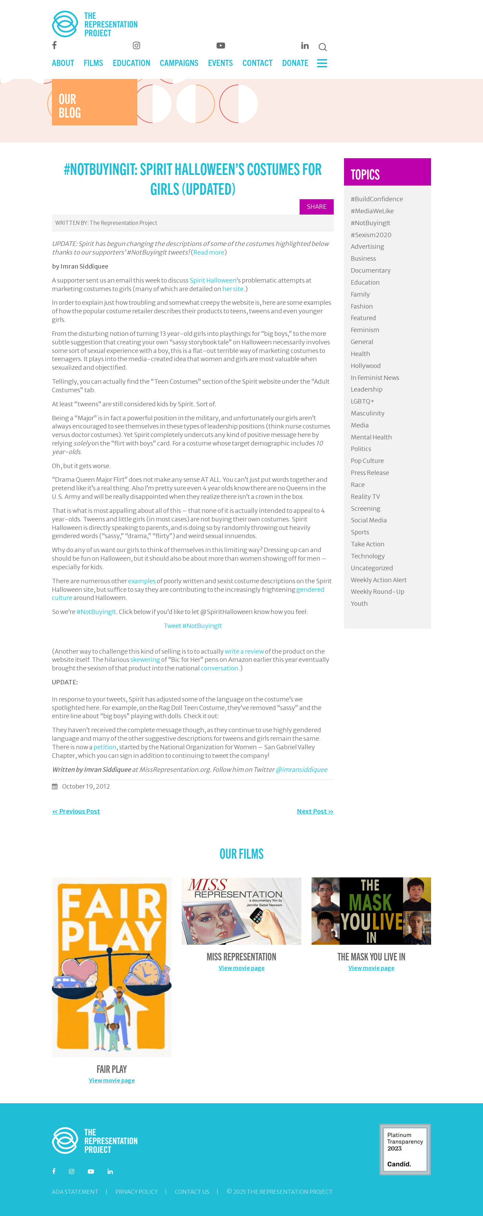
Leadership (367, 389)
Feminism (365, 330)
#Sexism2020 (371, 235)
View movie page (112, 1080)
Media (360, 425)
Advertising (367, 246)
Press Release (370, 473)
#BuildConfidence (377, 199)
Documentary (371, 270)
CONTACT (258, 62)
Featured (363, 318)
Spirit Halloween (213, 280)
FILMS (93, 62)
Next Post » (315, 811)
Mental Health (371, 437)
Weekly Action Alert (379, 580)
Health (360, 354)
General (362, 342)
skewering (145, 660)
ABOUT (63, 62)
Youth (359, 603)
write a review (244, 651)
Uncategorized (372, 568)
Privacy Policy (136, 1191)
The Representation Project (123, 223)
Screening (366, 509)
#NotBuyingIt (96, 612)
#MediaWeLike (372, 211)
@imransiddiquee (301, 770)
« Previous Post (76, 811)
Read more (208, 252)
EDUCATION (131, 62)
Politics (361, 449)
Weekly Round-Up (377, 592)
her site (233, 289)
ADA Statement (75, 1191)
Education (365, 282)
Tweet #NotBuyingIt (193, 626)
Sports (360, 532)
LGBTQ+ (363, 401)
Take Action (368, 544)
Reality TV (365, 497)
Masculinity (368, 413)
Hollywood (366, 366)
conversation (219, 668)
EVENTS (220, 62)
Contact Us (192, 1191)
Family (360, 294)
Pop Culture (367, 461)
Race (358, 485)
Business (363, 258)
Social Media (369, 520)
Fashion (362, 306)
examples (142, 581)
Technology (368, 556)
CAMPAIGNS (179, 62)
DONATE (295, 62)
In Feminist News (375, 378)
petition (105, 747)
